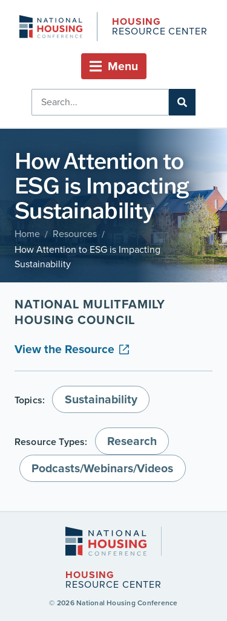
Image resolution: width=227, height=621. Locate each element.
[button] (113, 66)
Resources (75, 234)
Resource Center (160, 27)
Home (27, 234)
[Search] (182, 102)
